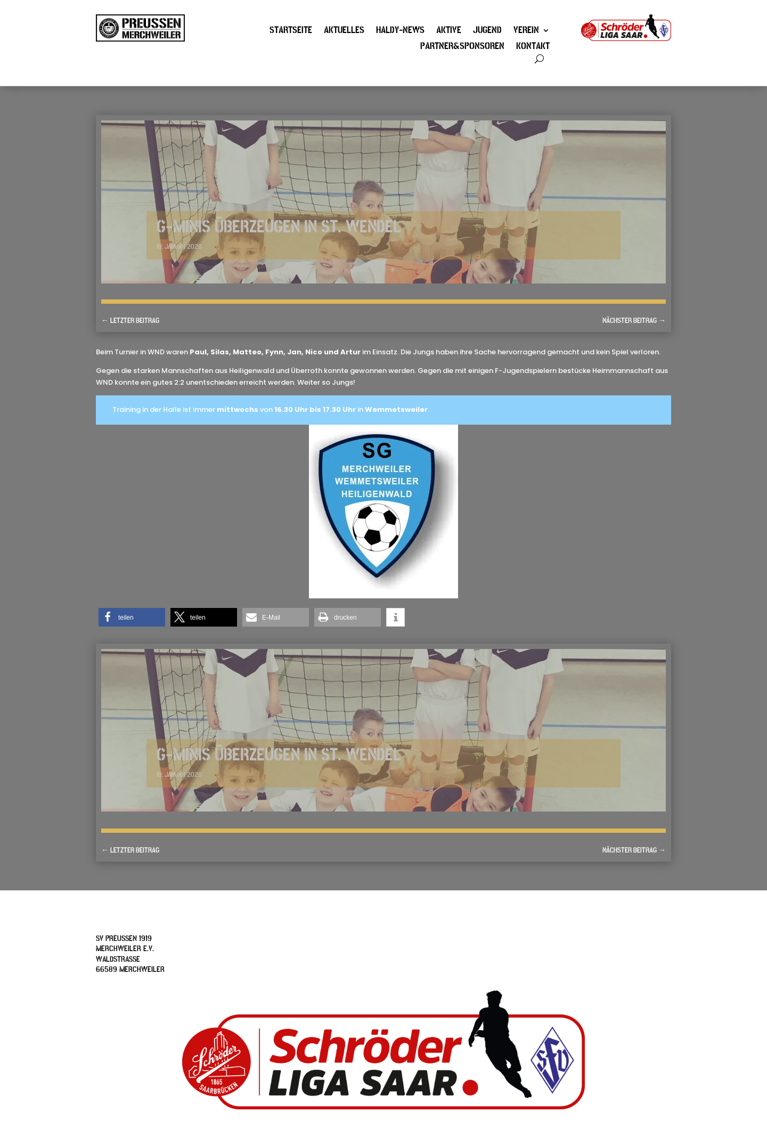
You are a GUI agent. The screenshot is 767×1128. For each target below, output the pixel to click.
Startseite (291, 31)
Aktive (448, 31)
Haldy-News (400, 31)
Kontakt (533, 47)
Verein (526, 31)
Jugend (487, 31)
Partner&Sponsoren (462, 47)
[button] (132, 617)
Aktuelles (344, 31)
